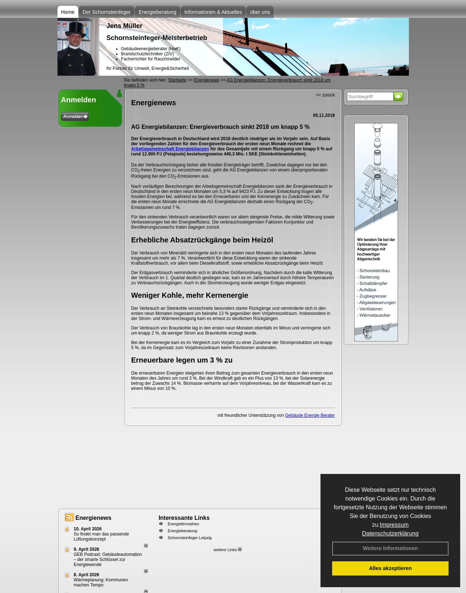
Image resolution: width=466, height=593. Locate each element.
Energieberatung (157, 12)
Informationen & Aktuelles (213, 12)
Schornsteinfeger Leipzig (190, 537)
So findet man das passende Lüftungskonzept (101, 536)
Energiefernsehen (183, 524)
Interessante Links (184, 518)
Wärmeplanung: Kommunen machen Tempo (101, 582)
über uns (260, 12)
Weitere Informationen (390, 548)
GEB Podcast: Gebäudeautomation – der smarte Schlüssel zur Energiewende (108, 559)
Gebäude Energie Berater (310, 415)
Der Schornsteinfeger (107, 12)
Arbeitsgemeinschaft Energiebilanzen (170, 148)
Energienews (94, 518)
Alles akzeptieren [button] (390, 568)
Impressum (394, 525)
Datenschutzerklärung (390, 533)
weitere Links (228, 549)
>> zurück (325, 95)
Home (68, 12)
